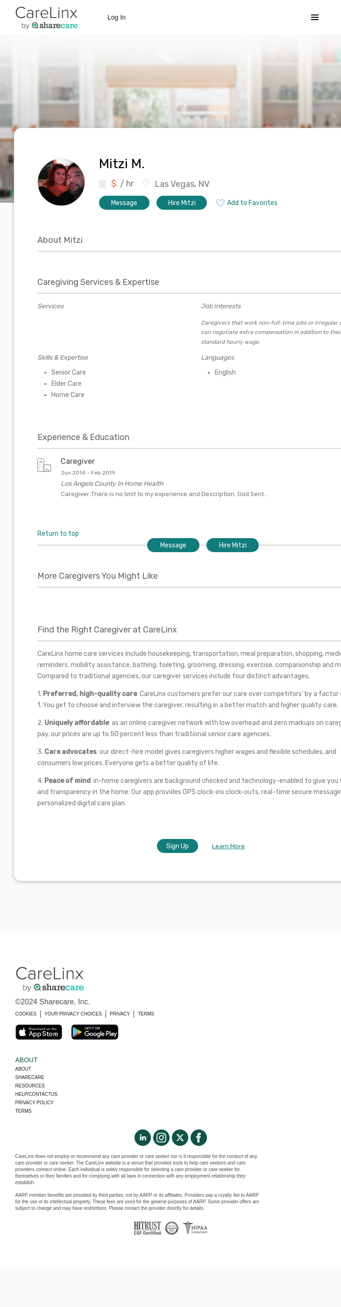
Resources (30, 1085)
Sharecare (29, 1077)
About (23, 1069)
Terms (23, 1111)
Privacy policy (34, 1102)
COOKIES (26, 1013)
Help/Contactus (36, 1094)
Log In (116, 17)
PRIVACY (120, 1013)
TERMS (146, 1013)
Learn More (228, 846)
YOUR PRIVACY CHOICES (73, 1013)
